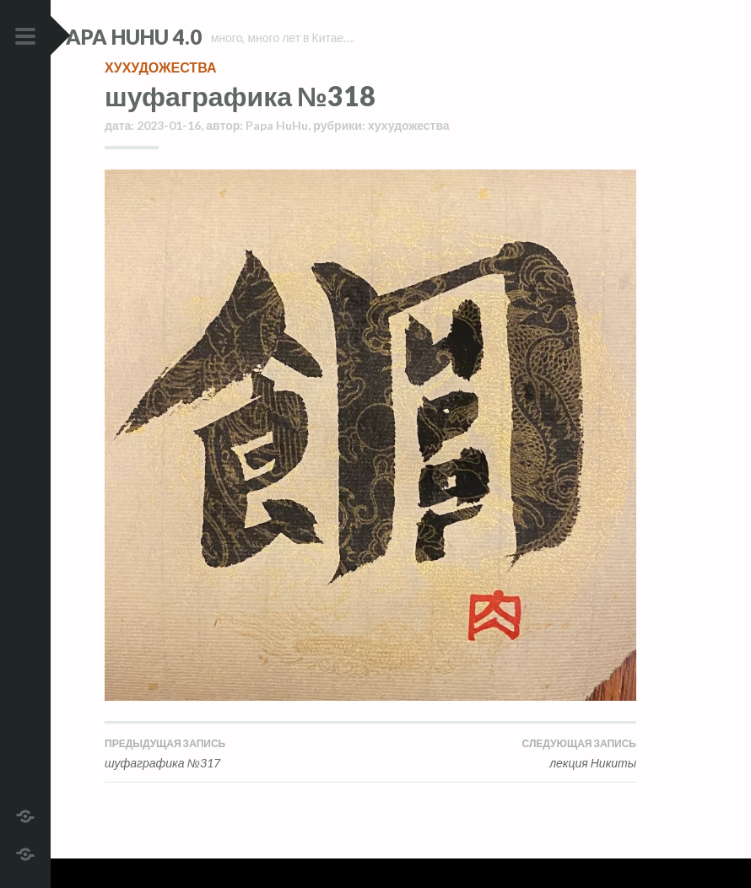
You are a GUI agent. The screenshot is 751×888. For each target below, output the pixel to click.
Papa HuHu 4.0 (178, 36)
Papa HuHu (277, 155)
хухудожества (160, 97)
